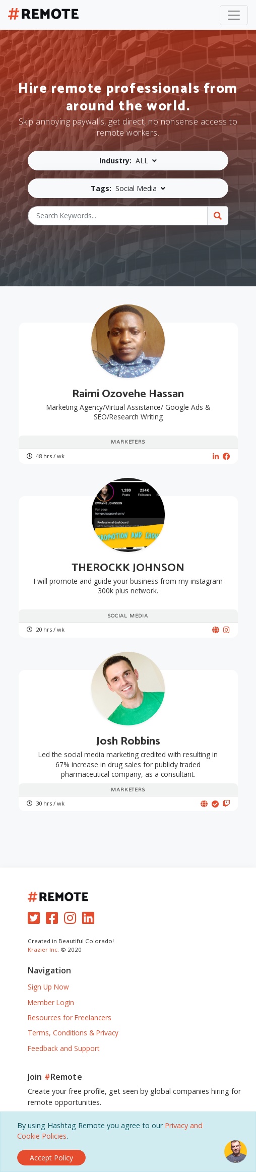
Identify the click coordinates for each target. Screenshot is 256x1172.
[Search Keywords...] (118, 215)
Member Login (51, 1002)
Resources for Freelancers (69, 1017)
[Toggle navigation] (234, 15)
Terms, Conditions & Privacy (73, 1032)
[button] (128, 160)
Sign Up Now (48, 987)
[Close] (51, 1157)
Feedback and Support (63, 1048)
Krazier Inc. (43, 949)
